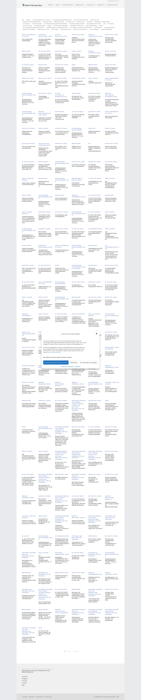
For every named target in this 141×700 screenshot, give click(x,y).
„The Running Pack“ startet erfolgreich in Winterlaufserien (94, 600)
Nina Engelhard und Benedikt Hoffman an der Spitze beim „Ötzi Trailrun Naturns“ (45, 488)
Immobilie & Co (80, 5)
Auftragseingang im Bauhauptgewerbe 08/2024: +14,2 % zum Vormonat (61, 306)
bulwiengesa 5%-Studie (94, 23)
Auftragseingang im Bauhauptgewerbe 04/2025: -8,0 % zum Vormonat (61, 170)
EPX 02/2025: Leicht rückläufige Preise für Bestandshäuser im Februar (44, 217)
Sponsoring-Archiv (112, 5)
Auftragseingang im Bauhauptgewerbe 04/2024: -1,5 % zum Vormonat (94, 391)
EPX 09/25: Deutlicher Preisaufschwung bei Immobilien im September (94, 99)
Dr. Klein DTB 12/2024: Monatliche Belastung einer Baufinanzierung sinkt (44, 271)
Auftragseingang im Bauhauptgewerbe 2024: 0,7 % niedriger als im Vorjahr (29, 237)
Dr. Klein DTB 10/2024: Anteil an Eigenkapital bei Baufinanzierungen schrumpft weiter (111, 287)
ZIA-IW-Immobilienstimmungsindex (33, 27)
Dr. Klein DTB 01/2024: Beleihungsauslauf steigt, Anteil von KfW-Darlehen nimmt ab (28, 541)
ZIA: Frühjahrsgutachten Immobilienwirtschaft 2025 (95, 233)
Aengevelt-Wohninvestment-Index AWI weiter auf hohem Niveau (78, 40)
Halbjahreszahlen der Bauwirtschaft (94, 132)
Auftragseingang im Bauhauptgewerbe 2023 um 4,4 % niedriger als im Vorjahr (45, 545)
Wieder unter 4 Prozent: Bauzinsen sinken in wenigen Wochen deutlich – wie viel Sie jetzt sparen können (45, 615)
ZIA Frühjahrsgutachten (77, 23)
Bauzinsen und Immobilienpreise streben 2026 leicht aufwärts (27, 70)
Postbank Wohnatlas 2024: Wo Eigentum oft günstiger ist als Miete (61, 390)
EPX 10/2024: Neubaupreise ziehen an (95, 285)
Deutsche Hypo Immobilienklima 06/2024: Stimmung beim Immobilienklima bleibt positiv (94, 406)
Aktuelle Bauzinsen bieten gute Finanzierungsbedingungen (45, 184)
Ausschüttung (27, 25)
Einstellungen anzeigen (88, 362)
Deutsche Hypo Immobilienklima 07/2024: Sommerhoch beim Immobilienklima (94, 374)
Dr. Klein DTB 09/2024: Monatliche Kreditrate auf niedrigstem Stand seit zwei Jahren (61, 319)
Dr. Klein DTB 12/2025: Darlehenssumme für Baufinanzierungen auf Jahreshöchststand (44, 56)
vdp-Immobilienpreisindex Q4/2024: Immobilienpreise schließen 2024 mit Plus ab (111, 235)
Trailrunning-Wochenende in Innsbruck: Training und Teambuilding (61, 528)
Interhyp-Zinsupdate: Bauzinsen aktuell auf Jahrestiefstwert (44, 318)
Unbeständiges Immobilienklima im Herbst (43, 98)
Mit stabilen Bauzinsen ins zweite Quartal (61, 478)
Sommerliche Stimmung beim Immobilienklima (78, 165)
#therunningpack (109, 27)
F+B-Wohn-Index (37, 23)
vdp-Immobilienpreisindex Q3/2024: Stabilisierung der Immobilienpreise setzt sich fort (28, 303)
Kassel (101, 25)
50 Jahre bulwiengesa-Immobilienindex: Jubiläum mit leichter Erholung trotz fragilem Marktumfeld (44, 42)
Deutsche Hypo (47, 21)
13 (75, 651)
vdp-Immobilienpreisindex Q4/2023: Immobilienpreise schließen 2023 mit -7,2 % (45, 559)
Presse (57, 5)
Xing (23, 685)
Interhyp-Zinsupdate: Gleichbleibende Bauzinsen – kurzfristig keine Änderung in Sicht (45, 167)
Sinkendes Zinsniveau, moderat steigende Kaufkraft (61, 577)
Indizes (28, 20)
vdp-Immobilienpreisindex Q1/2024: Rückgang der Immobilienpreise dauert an (28, 457)
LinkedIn (24, 683)
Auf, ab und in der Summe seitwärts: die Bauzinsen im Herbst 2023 (44, 633)
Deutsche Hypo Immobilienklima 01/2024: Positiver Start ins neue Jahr (78, 578)
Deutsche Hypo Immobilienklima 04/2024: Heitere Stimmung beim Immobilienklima (109, 457)
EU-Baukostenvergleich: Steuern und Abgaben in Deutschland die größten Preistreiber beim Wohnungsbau (29, 615)
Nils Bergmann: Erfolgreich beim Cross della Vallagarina (94, 560)
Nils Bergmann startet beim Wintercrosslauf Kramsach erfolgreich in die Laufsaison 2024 (45, 581)
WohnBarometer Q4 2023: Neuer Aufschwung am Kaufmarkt (94, 580)
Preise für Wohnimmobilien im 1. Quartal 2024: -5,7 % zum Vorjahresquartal (111, 389)
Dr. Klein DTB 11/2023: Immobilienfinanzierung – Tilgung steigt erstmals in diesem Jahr (62, 595)
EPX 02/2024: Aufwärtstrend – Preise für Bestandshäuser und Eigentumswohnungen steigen (45, 502)
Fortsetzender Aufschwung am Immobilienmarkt (109, 372)
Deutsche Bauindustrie (81, 20)
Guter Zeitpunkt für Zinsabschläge (27, 40)
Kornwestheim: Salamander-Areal (57, 27)
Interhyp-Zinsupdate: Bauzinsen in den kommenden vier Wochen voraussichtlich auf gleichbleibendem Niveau (45, 303)
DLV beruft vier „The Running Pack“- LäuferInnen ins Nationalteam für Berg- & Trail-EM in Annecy (62, 465)
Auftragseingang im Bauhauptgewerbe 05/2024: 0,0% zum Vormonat (43, 373)
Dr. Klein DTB (70, 21)
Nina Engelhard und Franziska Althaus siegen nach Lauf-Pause (95, 527)
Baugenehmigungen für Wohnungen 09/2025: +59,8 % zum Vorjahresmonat (111, 70)
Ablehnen (73, 362)
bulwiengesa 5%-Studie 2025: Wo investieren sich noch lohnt (45, 119)
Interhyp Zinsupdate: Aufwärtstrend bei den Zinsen (44, 133)
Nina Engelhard (66, 29)
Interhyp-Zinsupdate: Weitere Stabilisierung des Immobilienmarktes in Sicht (111, 480)
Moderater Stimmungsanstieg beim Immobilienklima (45, 83)
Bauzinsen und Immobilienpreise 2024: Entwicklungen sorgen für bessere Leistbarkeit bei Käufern (78, 595)
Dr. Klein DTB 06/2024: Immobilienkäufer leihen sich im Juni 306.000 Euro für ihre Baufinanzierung (78, 371)
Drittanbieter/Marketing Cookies (56, 362)
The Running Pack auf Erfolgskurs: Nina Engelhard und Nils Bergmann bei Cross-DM (29, 640)
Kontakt (25, 697)
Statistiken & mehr (67, 5)
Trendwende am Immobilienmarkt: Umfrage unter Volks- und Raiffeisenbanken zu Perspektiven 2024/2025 (79, 320)
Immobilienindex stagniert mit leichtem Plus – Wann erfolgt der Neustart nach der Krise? (45, 252)
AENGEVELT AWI (94, 20)
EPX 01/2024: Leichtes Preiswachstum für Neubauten (94, 540)
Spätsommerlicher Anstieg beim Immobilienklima (27, 133)
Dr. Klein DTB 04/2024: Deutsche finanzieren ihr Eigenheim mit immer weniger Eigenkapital (95, 432)
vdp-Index (111, 23)
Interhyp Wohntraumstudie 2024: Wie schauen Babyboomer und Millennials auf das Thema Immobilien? (95, 322)
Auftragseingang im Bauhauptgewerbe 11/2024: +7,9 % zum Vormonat (78, 254)
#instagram (98, 27)
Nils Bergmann (94, 29)
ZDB (104, 23)
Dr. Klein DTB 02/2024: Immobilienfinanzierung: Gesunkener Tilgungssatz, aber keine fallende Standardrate (78, 502)
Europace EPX (81, 21)
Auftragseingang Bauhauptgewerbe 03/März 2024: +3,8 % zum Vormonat (44, 435)
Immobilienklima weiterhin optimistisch (78, 285)
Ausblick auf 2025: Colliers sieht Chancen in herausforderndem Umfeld (62, 271)
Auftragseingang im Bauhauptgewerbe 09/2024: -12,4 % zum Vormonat (61, 289)
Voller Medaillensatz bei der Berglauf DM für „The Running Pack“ (95, 464)
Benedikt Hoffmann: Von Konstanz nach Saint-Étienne (112, 619)
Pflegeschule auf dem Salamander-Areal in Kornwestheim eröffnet (61, 372)
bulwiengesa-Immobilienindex (62, 20)
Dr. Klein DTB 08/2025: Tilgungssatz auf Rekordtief (78, 116)
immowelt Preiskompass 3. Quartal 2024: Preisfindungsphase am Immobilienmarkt (78, 302)
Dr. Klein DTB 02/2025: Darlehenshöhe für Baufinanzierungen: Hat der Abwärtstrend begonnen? (95, 218)
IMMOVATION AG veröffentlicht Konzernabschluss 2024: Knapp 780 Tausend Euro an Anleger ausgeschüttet (45, 151)
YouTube (24, 681)
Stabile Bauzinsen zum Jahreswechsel (44, 287)
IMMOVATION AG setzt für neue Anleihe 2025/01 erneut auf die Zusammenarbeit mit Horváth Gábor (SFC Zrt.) (111, 255)
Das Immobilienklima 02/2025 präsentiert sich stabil (62, 233)
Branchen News (59, 21)
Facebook (24, 676)
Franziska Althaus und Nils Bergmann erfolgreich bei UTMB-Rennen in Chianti (61, 508)
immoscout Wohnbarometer (32, 21)
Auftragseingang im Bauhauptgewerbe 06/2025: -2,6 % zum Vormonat (77, 135)
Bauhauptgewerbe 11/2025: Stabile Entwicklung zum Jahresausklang (60, 41)
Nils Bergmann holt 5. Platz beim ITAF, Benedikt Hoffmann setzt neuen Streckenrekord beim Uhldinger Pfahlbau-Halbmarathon (78, 464)
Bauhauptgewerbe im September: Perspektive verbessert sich (78, 69)
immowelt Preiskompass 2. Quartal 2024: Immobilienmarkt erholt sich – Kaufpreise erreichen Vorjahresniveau (78, 390)
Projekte (50, 5)
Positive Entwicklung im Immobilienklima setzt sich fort (95, 301)
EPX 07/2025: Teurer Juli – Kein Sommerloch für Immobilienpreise (62, 133)
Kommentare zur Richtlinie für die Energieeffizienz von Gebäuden (44, 521)
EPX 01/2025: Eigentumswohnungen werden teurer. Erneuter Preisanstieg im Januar (45, 234)
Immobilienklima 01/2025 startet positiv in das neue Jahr (95, 250)
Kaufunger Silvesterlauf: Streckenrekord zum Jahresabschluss (28, 597)
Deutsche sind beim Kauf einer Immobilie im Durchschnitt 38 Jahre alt (29, 522)
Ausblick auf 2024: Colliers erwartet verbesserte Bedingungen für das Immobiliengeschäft (61, 619)
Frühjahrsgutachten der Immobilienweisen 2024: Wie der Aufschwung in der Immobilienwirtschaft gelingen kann (62, 542)
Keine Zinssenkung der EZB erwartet (111, 117)
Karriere (100, 5)
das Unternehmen (39, 25)
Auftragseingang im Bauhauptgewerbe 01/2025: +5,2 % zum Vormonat (78, 220)
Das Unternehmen (91, 25)
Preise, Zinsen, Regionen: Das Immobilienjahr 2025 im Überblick (78, 56)
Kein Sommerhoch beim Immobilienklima (28, 147)
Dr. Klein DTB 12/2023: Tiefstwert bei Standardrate (78, 557)
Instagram (25, 678)
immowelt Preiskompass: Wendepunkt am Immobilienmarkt (29, 502)
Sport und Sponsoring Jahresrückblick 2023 (44, 602)
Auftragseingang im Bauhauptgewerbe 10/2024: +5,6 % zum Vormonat (78, 274)
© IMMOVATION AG (112, 1)
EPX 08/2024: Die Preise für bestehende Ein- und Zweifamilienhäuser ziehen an (112, 337)
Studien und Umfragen (61, 25)
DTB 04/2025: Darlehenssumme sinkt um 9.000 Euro (78, 184)
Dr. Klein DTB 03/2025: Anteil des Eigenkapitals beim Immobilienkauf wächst (95, 200)
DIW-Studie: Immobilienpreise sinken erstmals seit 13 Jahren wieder (95, 271)
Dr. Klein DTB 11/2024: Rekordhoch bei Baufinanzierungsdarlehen (29, 287)
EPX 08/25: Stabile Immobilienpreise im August (94, 116)
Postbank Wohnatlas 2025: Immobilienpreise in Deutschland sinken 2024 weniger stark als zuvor (28, 219)
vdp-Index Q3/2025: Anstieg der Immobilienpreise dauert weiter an (78, 84)
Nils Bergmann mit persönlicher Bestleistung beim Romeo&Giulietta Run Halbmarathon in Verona (29, 563)
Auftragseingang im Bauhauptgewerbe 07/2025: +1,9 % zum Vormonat (28, 120)
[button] (97, 334)
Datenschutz (70, 366)
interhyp (90, 21)
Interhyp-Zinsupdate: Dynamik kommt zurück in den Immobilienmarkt (78, 522)
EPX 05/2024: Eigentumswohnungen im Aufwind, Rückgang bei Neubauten (44, 406)
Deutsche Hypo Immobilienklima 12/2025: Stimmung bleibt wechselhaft (60, 70)
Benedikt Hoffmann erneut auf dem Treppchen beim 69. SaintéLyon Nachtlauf (94, 620)
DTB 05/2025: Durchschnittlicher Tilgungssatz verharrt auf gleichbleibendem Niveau (112, 168)
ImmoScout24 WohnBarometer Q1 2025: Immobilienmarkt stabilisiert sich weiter (78, 202)
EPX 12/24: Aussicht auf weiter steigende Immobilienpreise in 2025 (28, 271)
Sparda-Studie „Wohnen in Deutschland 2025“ (28, 183)
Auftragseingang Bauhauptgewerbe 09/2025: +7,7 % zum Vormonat (94, 70)
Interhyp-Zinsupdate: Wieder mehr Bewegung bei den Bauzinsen (28, 250)
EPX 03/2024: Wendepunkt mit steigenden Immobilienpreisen (93, 480)
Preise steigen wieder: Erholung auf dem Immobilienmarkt (111, 353)
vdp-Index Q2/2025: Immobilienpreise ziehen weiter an (112, 133)
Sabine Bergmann (106, 29)
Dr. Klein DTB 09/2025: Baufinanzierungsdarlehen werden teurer (62, 101)
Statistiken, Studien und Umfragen (81, 27)
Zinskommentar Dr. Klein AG (41, 20)
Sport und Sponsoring (80, 29)
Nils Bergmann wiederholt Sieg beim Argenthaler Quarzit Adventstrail (77, 620)
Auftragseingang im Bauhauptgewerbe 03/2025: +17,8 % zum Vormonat (61, 187)
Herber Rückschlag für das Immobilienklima (61, 199)
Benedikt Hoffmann (29, 29)
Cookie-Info (63, 366)
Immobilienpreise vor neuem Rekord (94, 56)
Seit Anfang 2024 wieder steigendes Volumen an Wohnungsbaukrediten (29, 405)
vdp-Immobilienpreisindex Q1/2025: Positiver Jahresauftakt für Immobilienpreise (111, 184)
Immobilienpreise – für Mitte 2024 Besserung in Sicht (112, 579)
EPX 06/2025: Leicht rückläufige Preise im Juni (61, 148)
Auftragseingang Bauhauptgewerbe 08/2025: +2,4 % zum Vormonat (28, 102)
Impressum (77, 366)
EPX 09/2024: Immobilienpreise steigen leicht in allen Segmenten (112, 302)
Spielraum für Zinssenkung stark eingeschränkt (110, 84)
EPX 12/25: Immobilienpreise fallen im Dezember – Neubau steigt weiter (61, 56)
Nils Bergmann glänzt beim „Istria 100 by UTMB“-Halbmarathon (78, 483)
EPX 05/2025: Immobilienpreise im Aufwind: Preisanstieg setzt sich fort (94, 167)
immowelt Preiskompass (102, 21)
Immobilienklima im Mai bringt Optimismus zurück (94, 183)
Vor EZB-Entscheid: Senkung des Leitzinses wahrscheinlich (28, 431)
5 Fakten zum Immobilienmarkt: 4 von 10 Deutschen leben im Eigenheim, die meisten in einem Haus (28, 371)
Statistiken (26, 23)
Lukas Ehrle (55, 29)
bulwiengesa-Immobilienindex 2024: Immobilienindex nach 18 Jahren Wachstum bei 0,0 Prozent (62, 560)
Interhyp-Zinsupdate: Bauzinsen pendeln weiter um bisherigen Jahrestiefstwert (28, 353)
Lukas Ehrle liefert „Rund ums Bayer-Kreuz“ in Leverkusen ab (112, 524)
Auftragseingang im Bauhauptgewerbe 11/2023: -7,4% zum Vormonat (110, 561)
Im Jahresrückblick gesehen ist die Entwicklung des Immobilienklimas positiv (112, 271)
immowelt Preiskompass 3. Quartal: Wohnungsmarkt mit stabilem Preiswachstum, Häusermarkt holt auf (112, 102)
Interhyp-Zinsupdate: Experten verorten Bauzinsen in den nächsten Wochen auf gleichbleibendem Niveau (44, 458)
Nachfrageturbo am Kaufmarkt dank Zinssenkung (27, 320)
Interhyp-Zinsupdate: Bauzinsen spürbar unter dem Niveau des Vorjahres (45, 389)
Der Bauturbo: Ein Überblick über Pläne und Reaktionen (77, 98)
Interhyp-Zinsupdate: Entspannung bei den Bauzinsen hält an (28, 200)
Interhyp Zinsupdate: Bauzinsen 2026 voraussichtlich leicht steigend (44, 70)
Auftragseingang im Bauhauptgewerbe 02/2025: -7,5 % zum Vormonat (44, 204)
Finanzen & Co (91, 5)
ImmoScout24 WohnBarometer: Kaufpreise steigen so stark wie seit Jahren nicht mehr (94, 42)
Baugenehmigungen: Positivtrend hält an (111, 55)
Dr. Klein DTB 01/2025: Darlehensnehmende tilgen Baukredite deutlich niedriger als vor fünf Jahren (78, 235)
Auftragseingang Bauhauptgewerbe (55, 23)
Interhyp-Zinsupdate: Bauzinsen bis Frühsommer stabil (111, 216)
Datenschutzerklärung (54, 352)
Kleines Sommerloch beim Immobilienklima (111, 147)
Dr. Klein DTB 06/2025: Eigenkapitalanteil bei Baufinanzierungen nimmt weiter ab (28, 167)
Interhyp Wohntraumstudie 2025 (94, 82)
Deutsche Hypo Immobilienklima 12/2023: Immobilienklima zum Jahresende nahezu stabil (111, 596)
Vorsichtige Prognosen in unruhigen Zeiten (62, 250)
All (23, 20)
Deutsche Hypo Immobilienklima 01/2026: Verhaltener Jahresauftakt (111, 40)
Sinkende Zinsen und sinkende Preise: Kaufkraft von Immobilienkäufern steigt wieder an (29, 578)
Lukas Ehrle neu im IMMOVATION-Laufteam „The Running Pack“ (78, 544)
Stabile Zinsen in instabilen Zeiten (76, 147)
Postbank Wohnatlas (77, 25)
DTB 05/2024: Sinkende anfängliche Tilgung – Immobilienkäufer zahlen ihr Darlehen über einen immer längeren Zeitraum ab (62, 407)
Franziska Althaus (43, 29)
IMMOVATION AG (100, 697)
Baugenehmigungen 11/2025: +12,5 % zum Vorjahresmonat (28, 56)
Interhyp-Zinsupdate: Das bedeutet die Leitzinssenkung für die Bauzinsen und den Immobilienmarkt (111, 406)
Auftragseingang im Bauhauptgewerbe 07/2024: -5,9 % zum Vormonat (111, 322)
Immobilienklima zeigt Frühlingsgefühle (61, 215)
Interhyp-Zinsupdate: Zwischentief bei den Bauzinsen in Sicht (111, 200)
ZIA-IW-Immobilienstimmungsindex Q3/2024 (29, 340)
